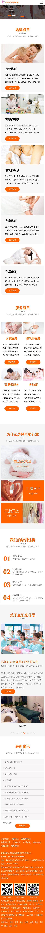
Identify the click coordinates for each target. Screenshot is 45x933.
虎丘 (16, 922)
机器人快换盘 (16, 911)
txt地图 (5, 878)
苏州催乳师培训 (32, 871)
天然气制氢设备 (32, 901)
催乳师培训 (6, 842)
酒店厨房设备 (11, 904)
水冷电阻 (29, 915)
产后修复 (27, 842)
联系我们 (8, 691)
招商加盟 (5, 846)
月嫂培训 (15, 839)
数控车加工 (20, 915)
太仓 (16, 926)
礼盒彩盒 (39, 904)
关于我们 (5, 839)
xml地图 (36, 874)
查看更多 (22, 826)
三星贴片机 (5, 911)
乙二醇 (36, 911)
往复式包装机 (23, 904)
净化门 (12, 901)
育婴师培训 (26, 839)
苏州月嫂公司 (9, 871)
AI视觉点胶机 (16, 908)
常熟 (36, 922)
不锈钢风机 (8, 919)
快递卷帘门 (37, 908)
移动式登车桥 (28, 911)
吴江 (11, 926)
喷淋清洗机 (5, 908)
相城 (26, 922)
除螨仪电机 (20, 901)
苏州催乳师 (20, 871)
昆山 (6, 926)
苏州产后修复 (26, 874)
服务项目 (37, 842)
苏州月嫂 (29, 867)
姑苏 (31, 922)
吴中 (21, 922)
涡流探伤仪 (27, 908)
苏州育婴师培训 (13, 874)
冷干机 (31, 904)
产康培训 (17, 842)
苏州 (11, 922)
